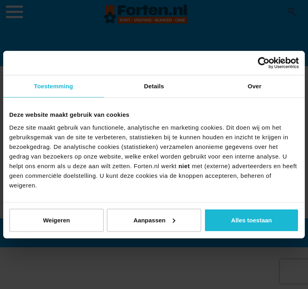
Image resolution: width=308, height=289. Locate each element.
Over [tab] (254, 86)
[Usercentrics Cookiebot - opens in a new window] (264, 63)
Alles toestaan (251, 219)
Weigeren (56, 219)
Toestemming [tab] (53, 86)
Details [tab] (154, 86)
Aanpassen (154, 219)
